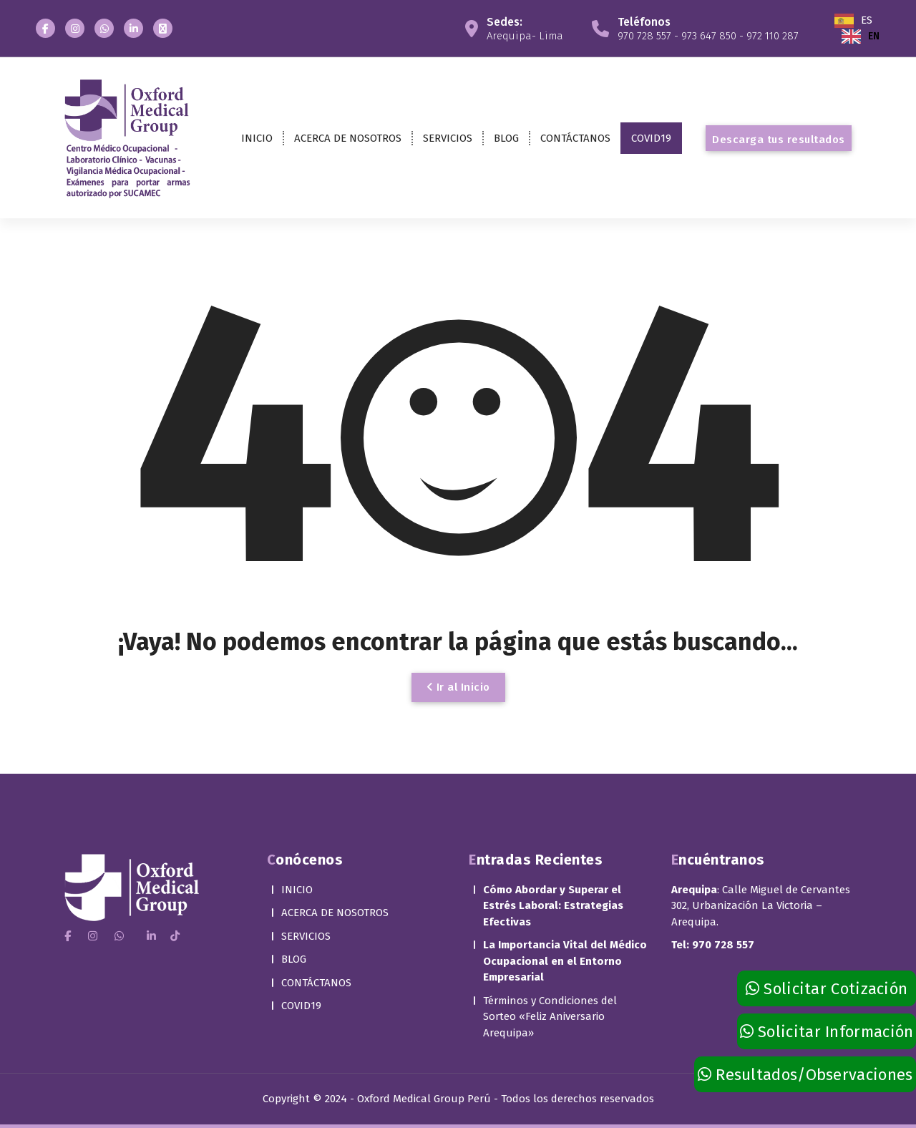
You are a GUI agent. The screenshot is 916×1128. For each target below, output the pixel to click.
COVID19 (651, 138)
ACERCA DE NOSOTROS (347, 138)
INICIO (257, 138)
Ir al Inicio (458, 687)
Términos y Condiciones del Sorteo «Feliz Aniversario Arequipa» (550, 984)
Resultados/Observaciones (805, 1074)
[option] (860, 36)
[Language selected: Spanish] (875, 28)
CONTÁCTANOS (575, 138)
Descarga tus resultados (778, 139)
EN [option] (874, 36)
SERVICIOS (447, 138)
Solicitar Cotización (827, 988)
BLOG (506, 138)
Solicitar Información (827, 1031)
